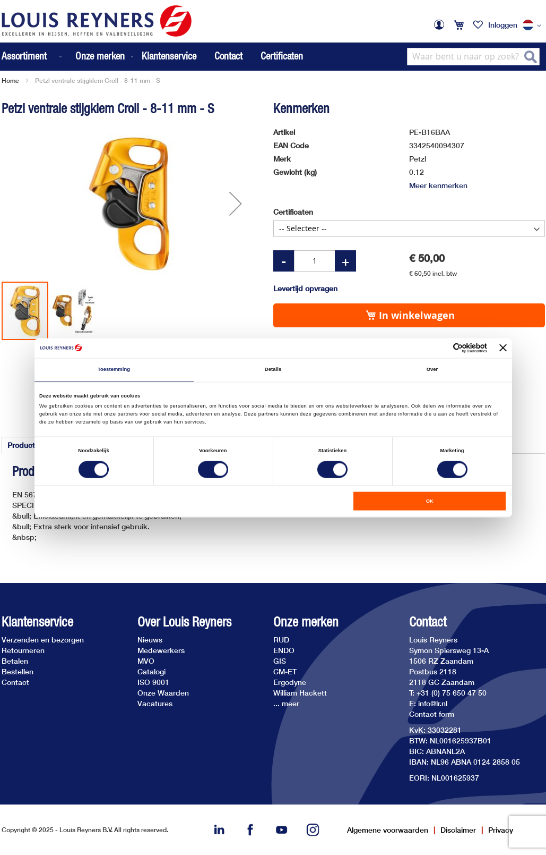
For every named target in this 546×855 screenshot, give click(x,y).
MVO (145, 660)
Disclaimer (458, 829)
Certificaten (282, 56)
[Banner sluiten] (503, 348)
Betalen (15, 660)
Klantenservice (169, 56)
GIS (279, 660)
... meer (286, 703)
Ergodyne (289, 682)
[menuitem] (33, 57)
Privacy (500, 829)
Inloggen (502, 24)
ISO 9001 (153, 682)
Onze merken (306, 622)
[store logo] (97, 21)
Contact (228, 56)
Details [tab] (273, 370)
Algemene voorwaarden (387, 829)
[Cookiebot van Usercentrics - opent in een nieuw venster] (440, 348)
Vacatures (154, 703)
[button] (534, 25)
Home (10, 80)
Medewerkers (161, 650)
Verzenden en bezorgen (43, 639)
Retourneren (23, 650)
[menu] (68, 57)
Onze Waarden (163, 692)
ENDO (283, 650)
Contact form (431, 713)
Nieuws (149, 639)
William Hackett (300, 692)
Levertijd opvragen (305, 288)
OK (430, 501)
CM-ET (285, 671)
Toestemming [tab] (114, 370)
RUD (281, 639)
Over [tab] (432, 370)
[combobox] (473, 56)
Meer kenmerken (438, 185)
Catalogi (151, 671)
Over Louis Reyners (184, 622)
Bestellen (17, 671)
